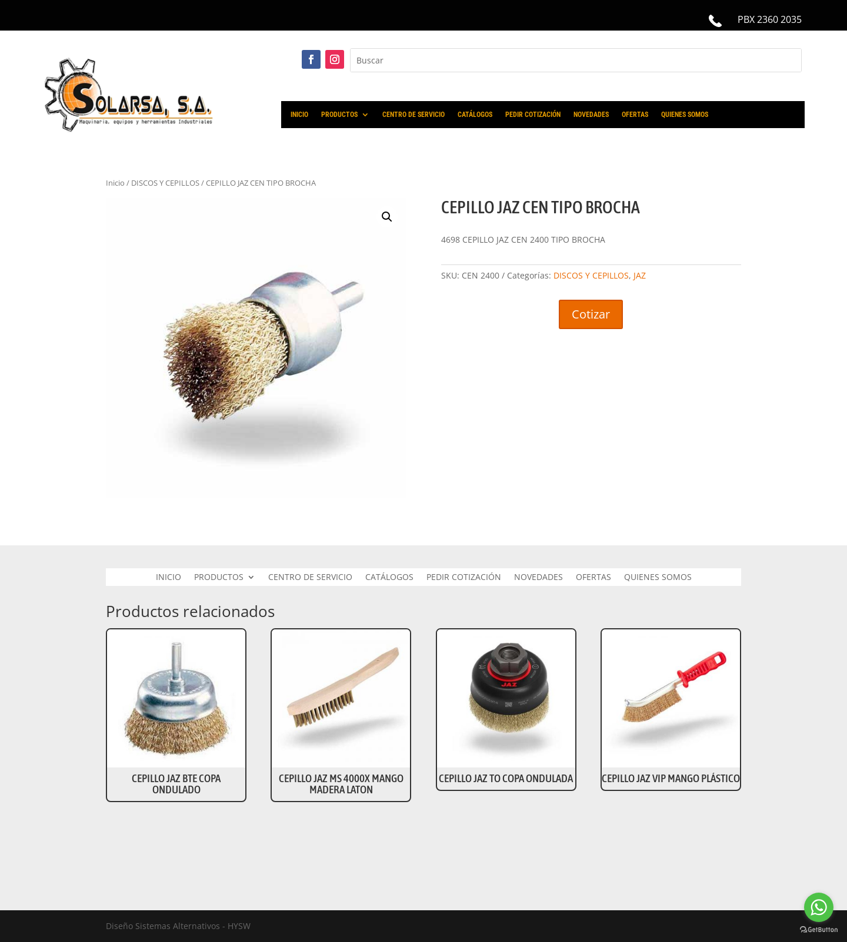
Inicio (115, 182)
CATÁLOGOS (475, 114)
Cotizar (591, 314)
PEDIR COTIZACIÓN (533, 114)
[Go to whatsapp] (818, 907)
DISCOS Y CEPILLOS (165, 182)
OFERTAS (635, 114)
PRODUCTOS (339, 114)
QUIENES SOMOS (684, 114)
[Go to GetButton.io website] (819, 930)
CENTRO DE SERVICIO (413, 114)
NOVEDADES (591, 114)
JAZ (639, 275)
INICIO (299, 114)
